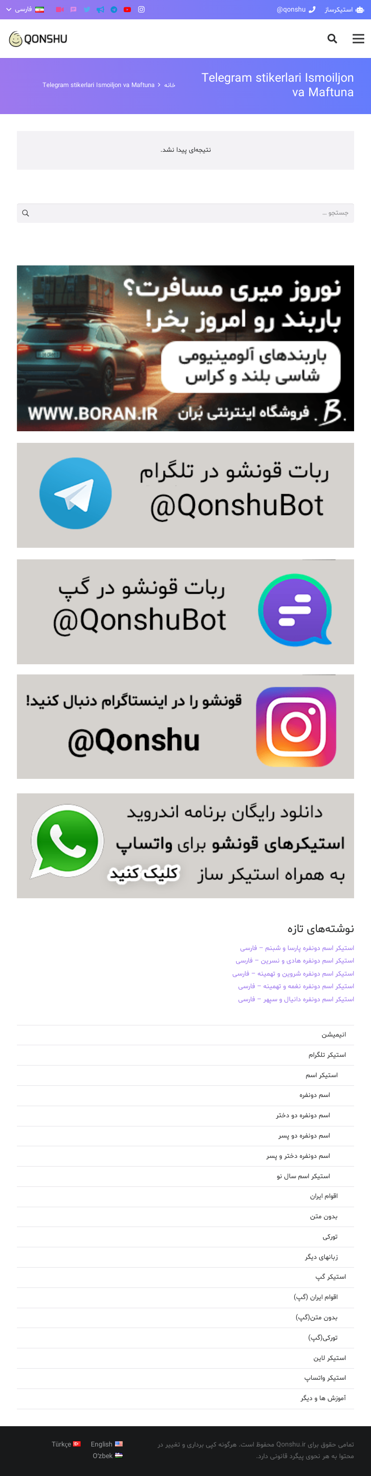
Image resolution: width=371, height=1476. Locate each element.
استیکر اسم (322, 1075)
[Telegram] (114, 9)
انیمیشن (334, 1034)
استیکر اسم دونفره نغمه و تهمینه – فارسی (296, 986)
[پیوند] (38, 38)
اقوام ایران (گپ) (316, 1297)
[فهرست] (358, 39)
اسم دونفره (315, 1095)
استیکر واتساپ (325, 1378)
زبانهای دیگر (321, 1257)
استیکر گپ (330, 1277)
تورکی (330, 1237)
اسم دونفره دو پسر (304, 1135)
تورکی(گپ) (323, 1338)
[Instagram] (141, 9)
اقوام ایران (324, 1196)
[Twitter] (87, 9)
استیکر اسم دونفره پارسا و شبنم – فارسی (297, 948)
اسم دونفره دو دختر (303, 1115)
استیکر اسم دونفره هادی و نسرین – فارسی (295, 960)
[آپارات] (60, 9)
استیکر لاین (330, 1358)
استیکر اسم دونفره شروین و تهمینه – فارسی (293, 974)
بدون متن (324, 1216)
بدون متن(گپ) (317, 1317)
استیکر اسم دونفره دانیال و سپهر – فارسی (296, 999)
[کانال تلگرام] (100, 9)
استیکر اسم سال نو (303, 1176)
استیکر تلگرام (327, 1055)
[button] (332, 38)
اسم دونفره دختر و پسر (298, 1156)
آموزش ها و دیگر (323, 1398)
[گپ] (73, 9)
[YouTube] (127, 9)
